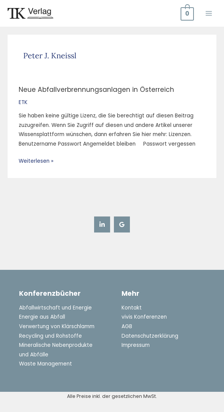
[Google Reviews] (122, 224)
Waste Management (45, 363)
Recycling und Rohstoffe (50, 336)
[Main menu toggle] (209, 13)
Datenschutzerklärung (150, 336)
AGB (127, 326)
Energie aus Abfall (42, 317)
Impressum (136, 345)
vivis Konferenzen (144, 317)
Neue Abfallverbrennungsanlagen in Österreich (96, 89)
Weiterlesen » (36, 161)
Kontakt (132, 307)
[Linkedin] (102, 224)
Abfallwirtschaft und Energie (55, 307)
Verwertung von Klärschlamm (56, 326)
